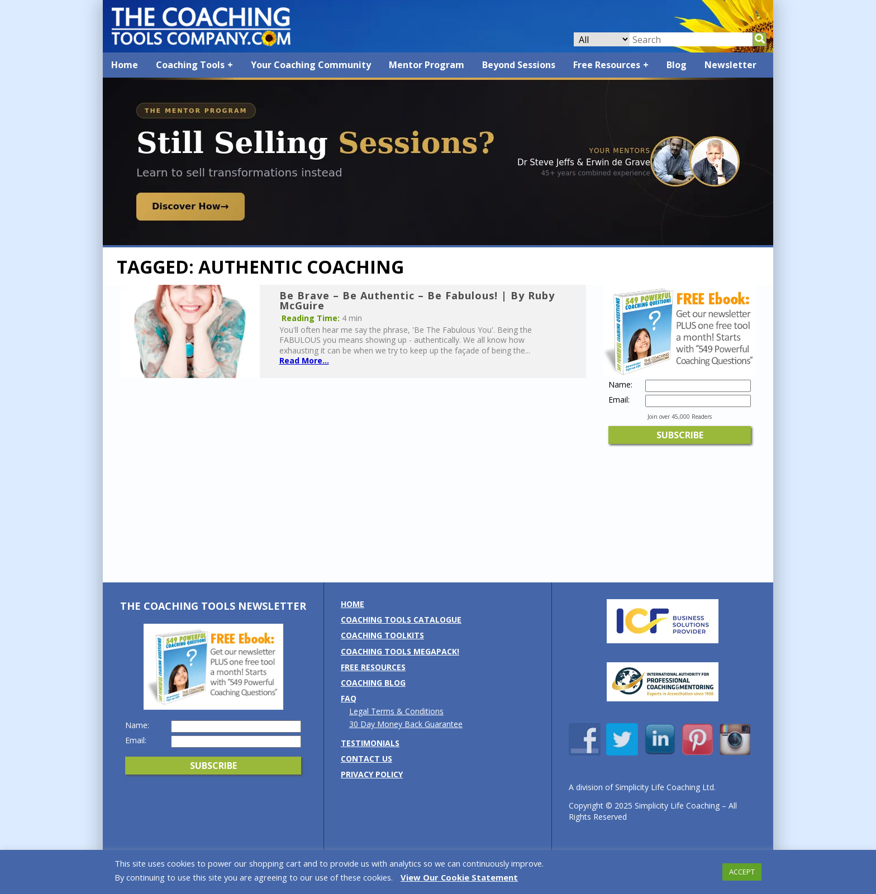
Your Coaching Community (311, 65)
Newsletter (730, 65)
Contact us (366, 758)
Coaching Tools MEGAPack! (400, 651)
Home (124, 65)
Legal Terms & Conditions (396, 711)
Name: (620, 385)
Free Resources (606, 65)
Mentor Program (426, 65)
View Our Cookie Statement (459, 877)
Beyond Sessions (518, 65)
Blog (676, 65)
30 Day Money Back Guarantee (406, 724)
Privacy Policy (372, 774)
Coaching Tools (190, 65)
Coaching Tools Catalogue (401, 619)
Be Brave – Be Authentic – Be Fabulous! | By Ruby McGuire (417, 300)
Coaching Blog (373, 682)
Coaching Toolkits (382, 635)
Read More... (304, 360)
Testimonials (370, 743)
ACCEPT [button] (742, 872)
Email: (619, 400)
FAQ (348, 698)
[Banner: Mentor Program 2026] (438, 242)
